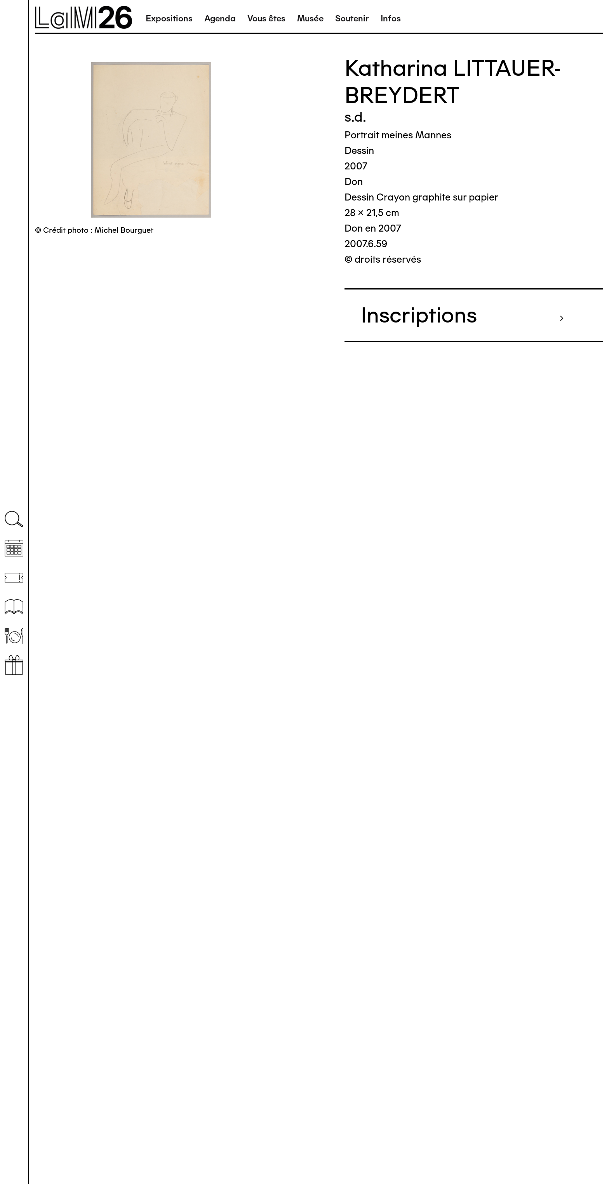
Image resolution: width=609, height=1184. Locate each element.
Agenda (220, 18)
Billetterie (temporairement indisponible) (14, 577)
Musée (310, 18)
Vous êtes (266, 18)
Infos (391, 18)
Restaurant (14, 635)
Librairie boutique (14, 665)
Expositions (169, 18)
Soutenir (352, 18)
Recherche (14, 519)
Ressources (14, 606)
